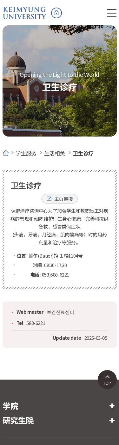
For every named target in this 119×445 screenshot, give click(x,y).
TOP (107, 383)
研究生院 (18, 420)
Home (6, 153)
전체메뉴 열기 (112, 13)
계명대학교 (25, 9)
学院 (10, 405)
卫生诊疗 (83, 153)
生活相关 (54, 153)
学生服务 (26, 153)
